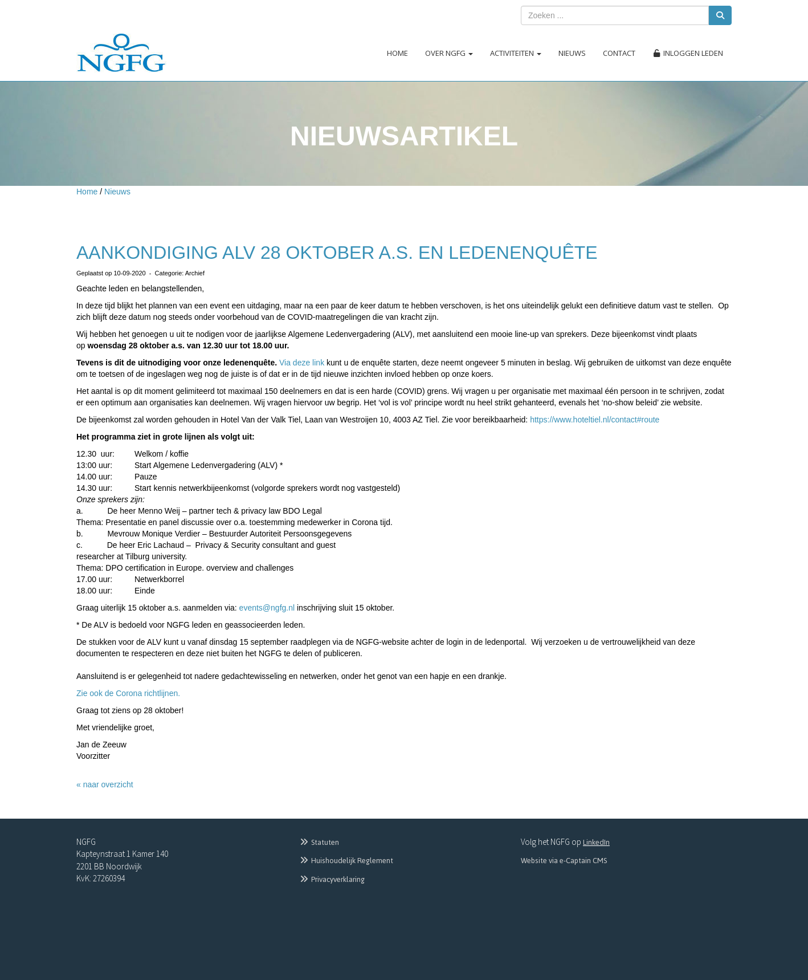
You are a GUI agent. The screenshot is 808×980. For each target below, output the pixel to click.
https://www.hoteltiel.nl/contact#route (594, 419)
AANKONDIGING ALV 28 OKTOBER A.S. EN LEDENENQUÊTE (337, 252)
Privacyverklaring (332, 879)
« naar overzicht (104, 784)
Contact (619, 53)
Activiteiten (515, 53)
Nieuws (572, 53)
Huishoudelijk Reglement (346, 860)
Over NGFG (449, 53)
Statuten (319, 842)
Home (397, 53)
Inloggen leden (687, 53)
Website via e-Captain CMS (564, 860)
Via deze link (303, 362)
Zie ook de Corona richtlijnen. (128, 693)
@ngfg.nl (267, 607)
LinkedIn (596, 842)
